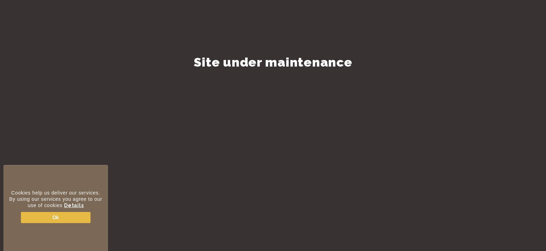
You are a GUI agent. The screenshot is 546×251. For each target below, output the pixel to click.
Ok (55, 217)
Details (74, 205)
